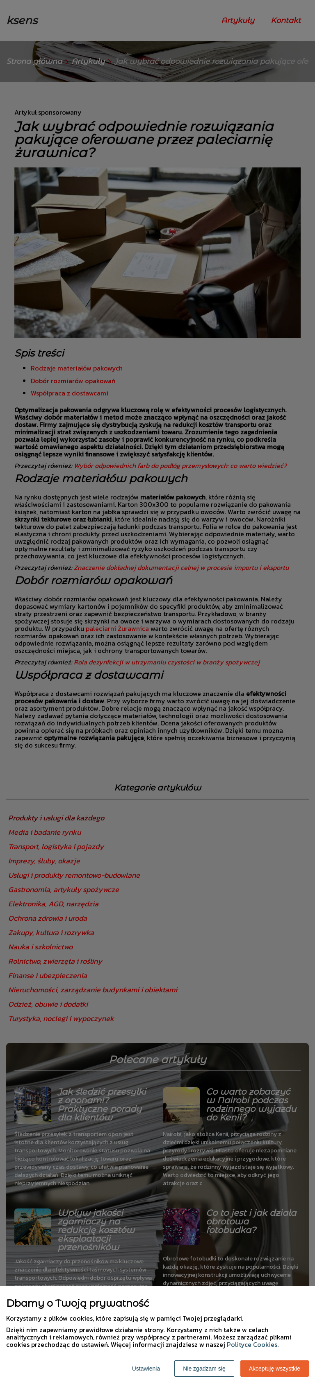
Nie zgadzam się (204, 1368)
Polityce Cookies (252, 1344)
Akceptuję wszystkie (274, 1368)
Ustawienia (146, 1368)
